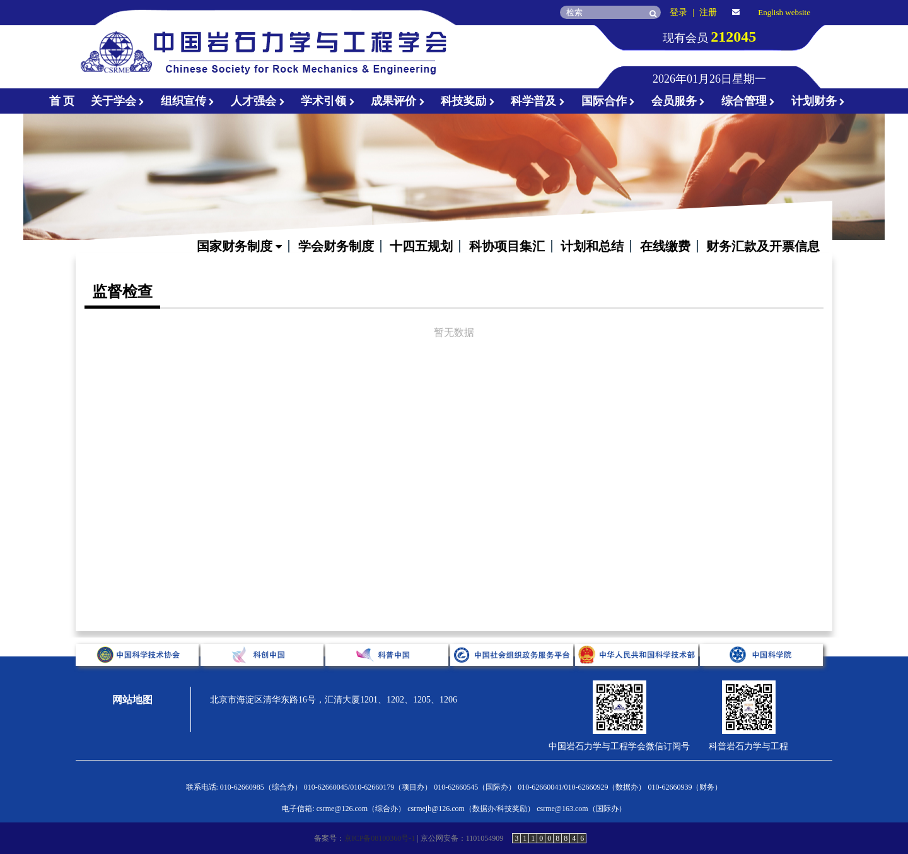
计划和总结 (592, 246)
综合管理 (748, 101)
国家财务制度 (239, 246)
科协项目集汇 (507, 246)
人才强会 (258, 101)
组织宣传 (188, 101)
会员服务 (678, 101)
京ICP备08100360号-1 (380, 838)
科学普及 (538, 101)
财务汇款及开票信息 (763, 246)
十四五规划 (421, 246)
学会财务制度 (336, 246)
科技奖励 (468, 101)
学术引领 (328, 101)
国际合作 (608, 101)
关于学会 (118, 101)
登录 (678, 12)
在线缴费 (665, 246)
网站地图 (132, 699)
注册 (708, 12)
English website (784, 12)
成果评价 (398, 101)
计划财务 (818, 101)
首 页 (62, 101)
